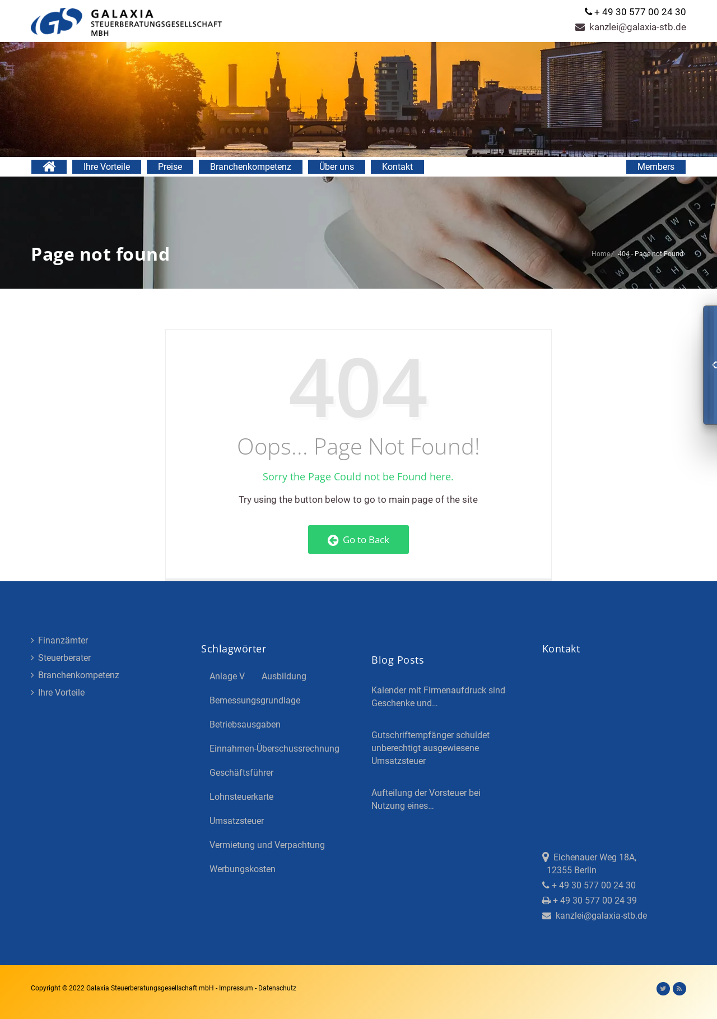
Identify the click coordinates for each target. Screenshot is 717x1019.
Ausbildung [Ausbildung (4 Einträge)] (284, 676)
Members (655, 166)
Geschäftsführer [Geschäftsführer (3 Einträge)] (241, 772)
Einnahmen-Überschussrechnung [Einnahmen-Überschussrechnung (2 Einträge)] (274, 748)
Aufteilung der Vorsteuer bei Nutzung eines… (426, 799)
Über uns (336, 166)
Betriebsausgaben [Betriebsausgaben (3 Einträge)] (245, 724)
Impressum (237, 988)
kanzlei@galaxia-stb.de (630, 27)
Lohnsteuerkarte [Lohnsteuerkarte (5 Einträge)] (241, 796)
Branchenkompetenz (250, 166)
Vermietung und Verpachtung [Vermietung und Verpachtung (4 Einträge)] (267, 845)
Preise (170, 166)
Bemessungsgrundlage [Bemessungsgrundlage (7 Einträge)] (254, 700)
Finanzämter (59, 640)
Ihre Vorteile (106, 166)
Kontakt (397, 166)
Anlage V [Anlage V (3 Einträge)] (227, 676)
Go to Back (358, 539)
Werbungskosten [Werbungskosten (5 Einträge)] (242, 869)
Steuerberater (61, 657)
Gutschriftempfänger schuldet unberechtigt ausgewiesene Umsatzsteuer (430, 748)
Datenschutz (277, 988)
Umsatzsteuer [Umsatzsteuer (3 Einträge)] (236, 821)
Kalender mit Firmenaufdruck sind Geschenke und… (438, 696)
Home (601, 254)
